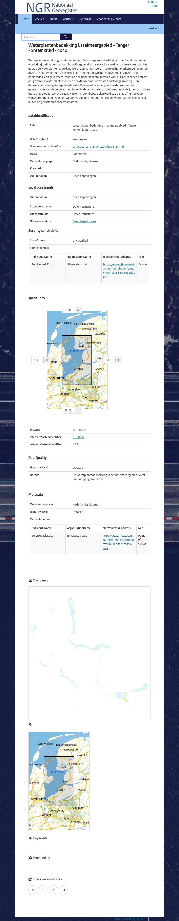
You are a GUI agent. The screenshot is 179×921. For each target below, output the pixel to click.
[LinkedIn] (53, 890)
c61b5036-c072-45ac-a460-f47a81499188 (99, 146)
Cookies (128, 919)
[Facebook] (43, 890)
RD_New (78, 437)
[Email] (63, 890)
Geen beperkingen (84, 221)
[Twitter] (32, 890)
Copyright (139, 919)
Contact (153, 2)
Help (155, 6)
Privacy (117, 919)
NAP (75, 444)
